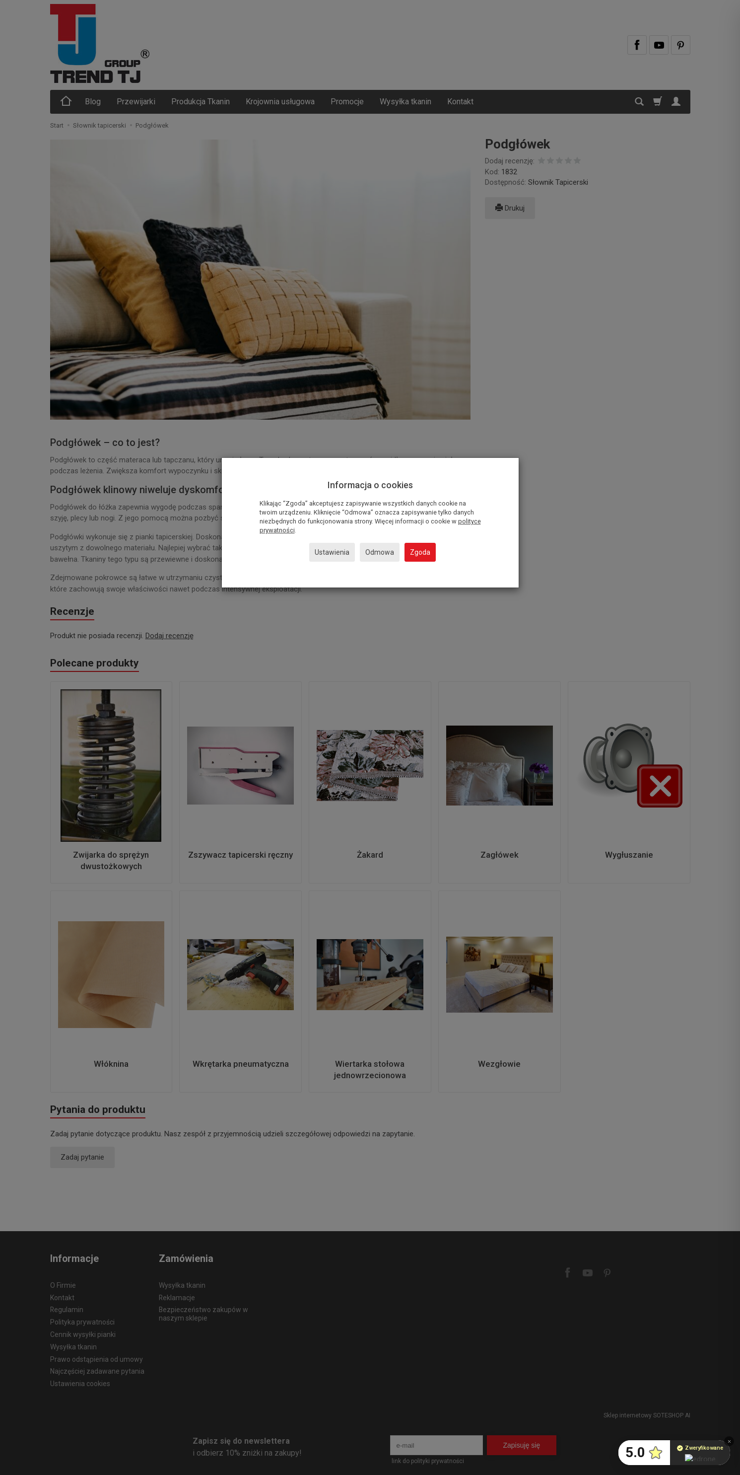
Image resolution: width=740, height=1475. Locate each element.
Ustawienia (332, 552)
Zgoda (420, 552)
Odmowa (379, 552)
